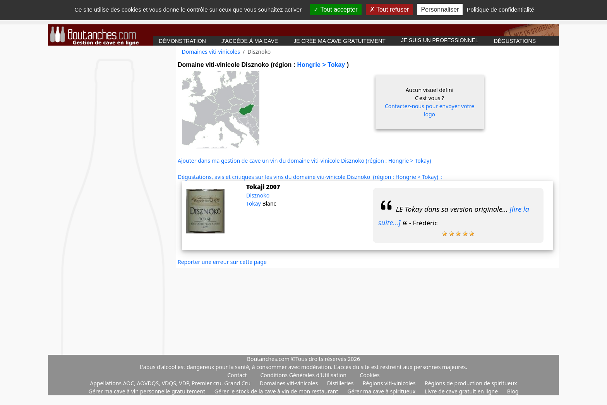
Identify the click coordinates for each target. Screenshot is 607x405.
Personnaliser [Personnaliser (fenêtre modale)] (440, 9)
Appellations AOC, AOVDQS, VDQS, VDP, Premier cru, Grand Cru (171, 383)
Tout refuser (389, 9)
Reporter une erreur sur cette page (222, 261)
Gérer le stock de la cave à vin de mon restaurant (277, 391)
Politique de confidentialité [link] (500, 9)
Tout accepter (335, 9)
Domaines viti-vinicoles (211, 51)
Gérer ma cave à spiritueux (382, 391)
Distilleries (341, 383)
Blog (513, 391)
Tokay (254, 203)
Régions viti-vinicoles (390, 383)
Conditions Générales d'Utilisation (303, 375)
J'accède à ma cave (249, 41)
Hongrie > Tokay (321, 64)
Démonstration (182, 41)
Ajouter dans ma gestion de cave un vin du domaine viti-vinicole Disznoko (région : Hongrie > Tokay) (304, 160)
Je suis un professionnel (439, 40)
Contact (237, 375)
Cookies (369, 375)
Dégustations (515, 41)
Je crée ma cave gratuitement (339, 41)
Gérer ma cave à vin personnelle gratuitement (148, 391)
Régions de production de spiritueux (471, 383)
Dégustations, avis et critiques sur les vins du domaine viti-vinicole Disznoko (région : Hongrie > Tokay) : (310, 176)
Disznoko (257, 195)
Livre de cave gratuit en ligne (462, 391)
